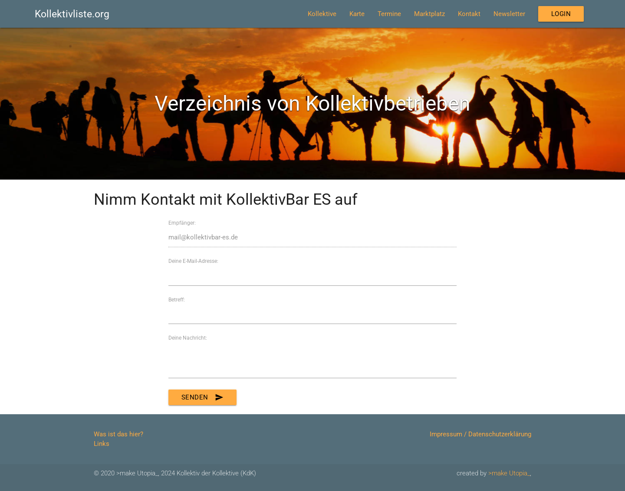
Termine (389, 14)
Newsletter (509, 14)
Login (561, 14)
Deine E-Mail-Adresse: (193, 261)
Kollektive (322, 14)
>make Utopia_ (509, 473)
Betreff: (176, 300)
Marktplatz (429, 14)
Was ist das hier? (118, 434)
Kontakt (469, 14)
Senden (202, 397)
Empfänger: (182, 223)
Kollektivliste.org (72, 14)
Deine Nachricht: (187, 338)
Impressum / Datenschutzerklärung (480, 434)
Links (101, 444)
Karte (357, 14)
